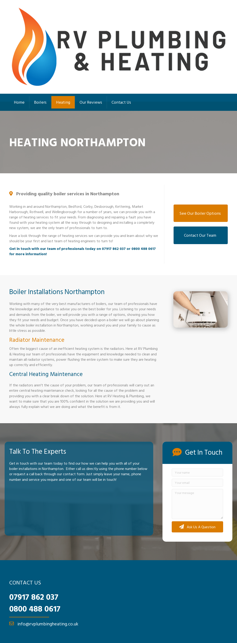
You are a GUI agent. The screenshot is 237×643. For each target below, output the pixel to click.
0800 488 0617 (34, 609)
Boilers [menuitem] (40, 102)
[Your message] (197, 504)
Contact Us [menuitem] (121, 102)
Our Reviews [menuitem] (91, 102)
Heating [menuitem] (63, 102)
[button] (197, 526)
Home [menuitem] (19, 102)
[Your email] (197, 483)
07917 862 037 (33, 597)
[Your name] (197, 472)
